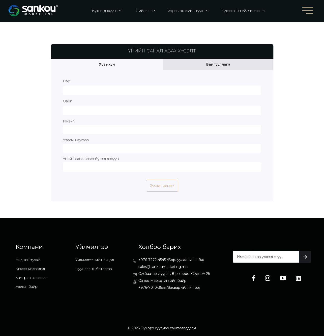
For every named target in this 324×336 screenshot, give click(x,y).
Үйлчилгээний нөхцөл (94, 260)
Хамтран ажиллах (31, 277)
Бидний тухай (28, 260)
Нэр (66, 81)
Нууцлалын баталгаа (93, 268)
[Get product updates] (266, 257)
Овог (67, 101)
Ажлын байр (27, 286)
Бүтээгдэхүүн (104, 10)
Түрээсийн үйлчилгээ (241, 10)
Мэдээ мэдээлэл (30, 268)
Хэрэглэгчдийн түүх (185, 10)
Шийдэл (142, 10)
